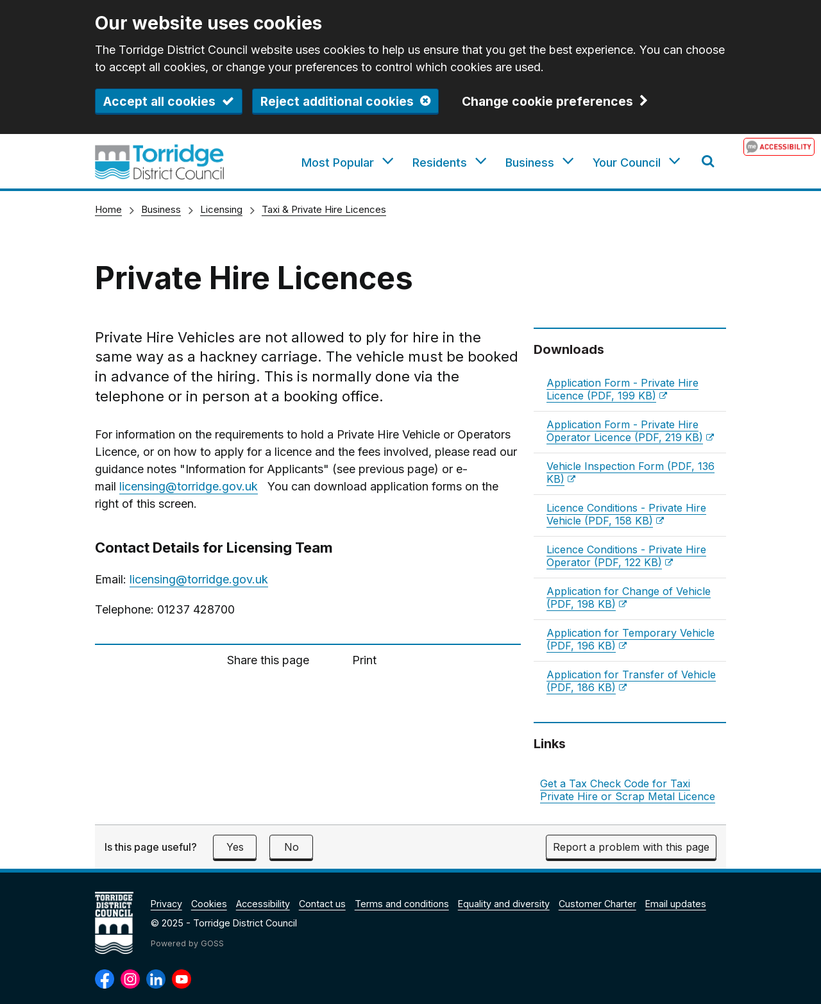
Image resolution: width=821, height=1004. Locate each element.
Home (108, 209)
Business (161, 209)
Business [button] (529, 162)
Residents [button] (439, 162)
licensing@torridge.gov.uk (188, 486)
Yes (235, 847)
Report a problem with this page (631, 847)
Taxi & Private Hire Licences (324, 209)
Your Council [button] (627, 162)
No (291, 847)
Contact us (322, 903)
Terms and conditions (402, 903)
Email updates (675, 903)
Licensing (221, 209)
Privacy (166, 903)
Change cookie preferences (547, 102)
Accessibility (263, 903)
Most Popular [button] (337, 162)
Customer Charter (597, 903)
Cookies (209, 903)
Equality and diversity (504, 903)
